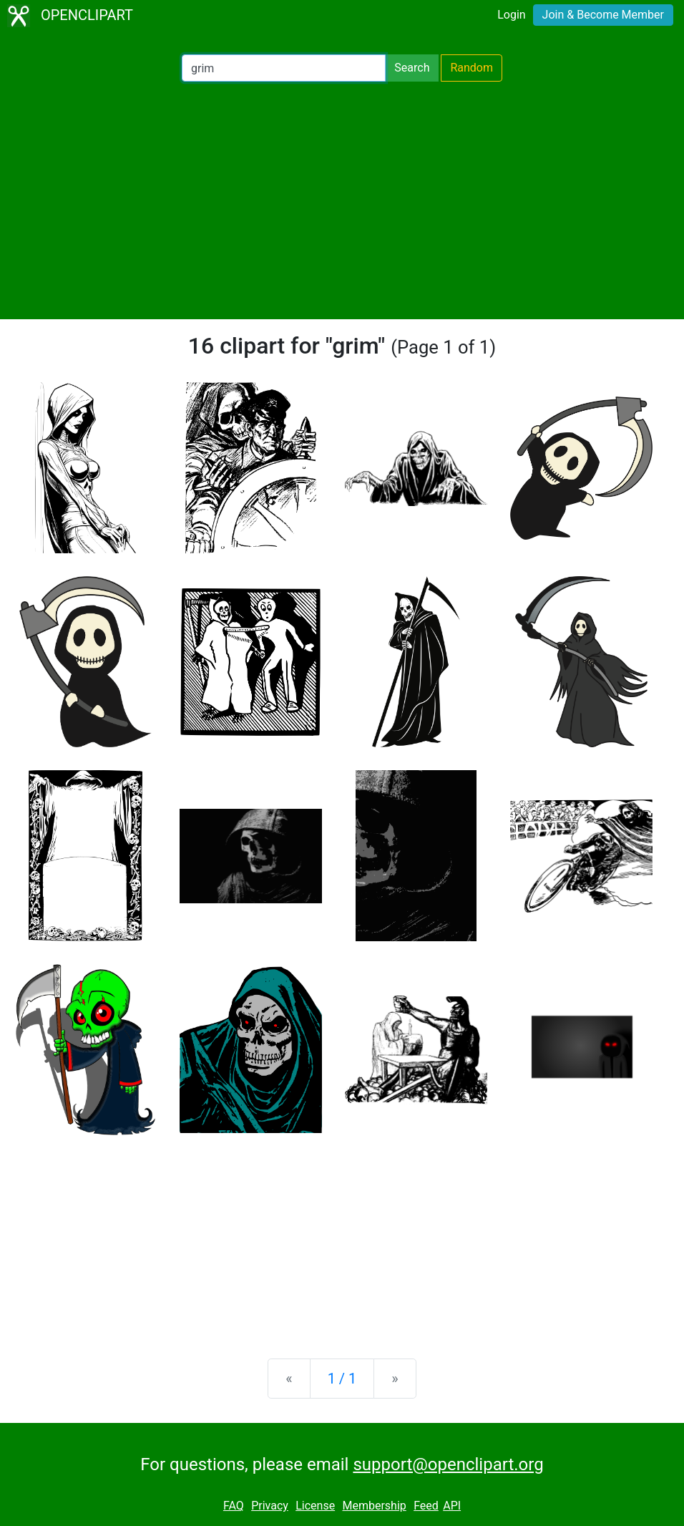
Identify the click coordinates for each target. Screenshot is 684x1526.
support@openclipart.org (448, 1464)
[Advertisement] (342, 200)
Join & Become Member (603, 14)
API (452, 1505)
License (315, 1505)
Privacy (269, 1505)
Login (511, 14)
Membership (374, 1505)
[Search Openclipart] (284, 68)
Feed (426, 1505)
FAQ (233, 1505)
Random (471, 67)
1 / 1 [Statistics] (342, 1378)
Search (411, 67)
